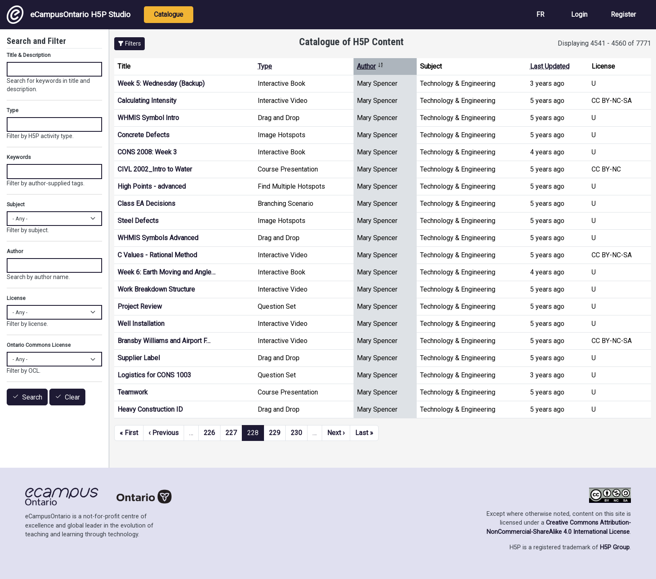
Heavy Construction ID (150, 409)
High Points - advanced (152, 186)
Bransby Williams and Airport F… (164, 341)
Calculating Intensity (147, 101)
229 (274, 433)
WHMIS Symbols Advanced (158, 238)
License (16, 298)
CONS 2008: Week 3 (147, 152)
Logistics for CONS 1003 (154, 375)
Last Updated (549, 66)
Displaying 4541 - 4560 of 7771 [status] (604, 43)
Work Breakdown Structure (156, 289)
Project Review (140, 306)
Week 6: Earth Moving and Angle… (166, 272)
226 (209, 433)
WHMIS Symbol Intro (148, 118)
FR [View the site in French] (540, 14)
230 (296, 433)
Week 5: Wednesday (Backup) (161, 83)
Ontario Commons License (39, 345)
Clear (72, 397)
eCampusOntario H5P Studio (69, 14)
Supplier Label (139, 358)
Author (370, 66)
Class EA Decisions (146, 204)
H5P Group (615, 547)
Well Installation (141, 324)
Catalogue (168, 14)
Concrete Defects (143, 135)
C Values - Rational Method (157, 255)
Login (579, 14)
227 (231, 433)
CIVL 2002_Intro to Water (155, 169)
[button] (129, 43)
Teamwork (133, 392)
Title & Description (29, 55)
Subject (16, 204)
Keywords (19, 157)
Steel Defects (138, 221)
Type (265, 66)
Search (32, 397)
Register (623, 14)
